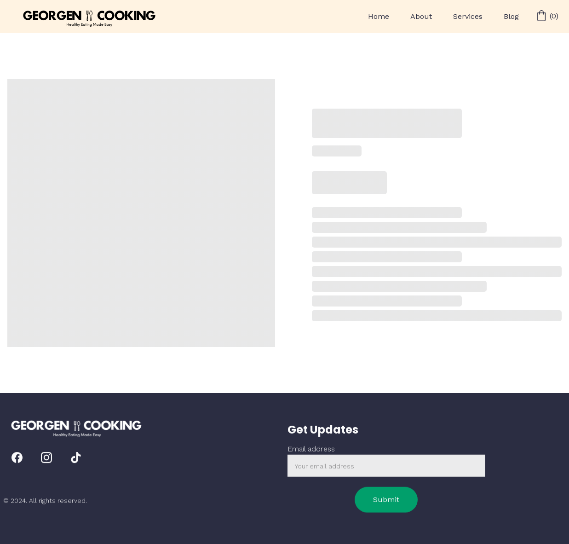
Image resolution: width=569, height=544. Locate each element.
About (421, 16)
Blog (511, 16)
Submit (386, 508)
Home (378, 16)
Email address (311, 458)
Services (468, 16)
